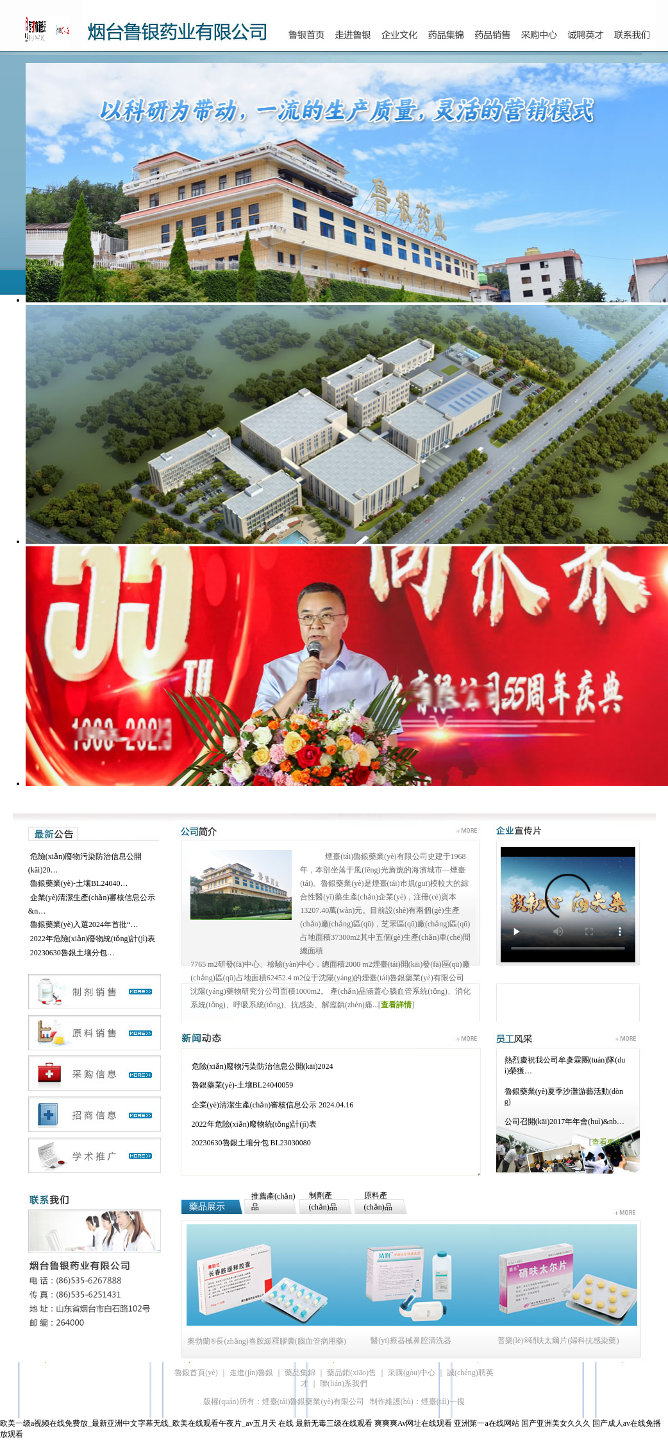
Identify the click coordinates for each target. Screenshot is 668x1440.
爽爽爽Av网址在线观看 (413, 1423)
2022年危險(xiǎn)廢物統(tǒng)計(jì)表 (92, 938)
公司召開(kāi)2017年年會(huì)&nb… (564, 1121)
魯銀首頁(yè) (195, 1372)
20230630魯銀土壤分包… (72, 952)
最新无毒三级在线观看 (334, 1423)
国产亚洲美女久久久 (555, 1423)
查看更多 (607, 1142)
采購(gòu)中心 (411, 1372)
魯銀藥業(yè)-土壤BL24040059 (243, 1084)
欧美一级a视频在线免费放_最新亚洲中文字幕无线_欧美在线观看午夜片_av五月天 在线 (147, 1423)
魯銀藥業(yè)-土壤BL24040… (79, 883)
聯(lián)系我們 (343, 1383)
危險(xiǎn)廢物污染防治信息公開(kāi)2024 (262, 1066)
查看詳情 (396, 1004)
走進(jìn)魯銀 (252, 1372)
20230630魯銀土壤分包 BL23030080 (251, 1142)
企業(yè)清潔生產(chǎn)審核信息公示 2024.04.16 (273, 1104)
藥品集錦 (300, 1372)
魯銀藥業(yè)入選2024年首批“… (84, 924)
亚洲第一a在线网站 (486, 1423)
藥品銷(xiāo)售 (351, 1372)
